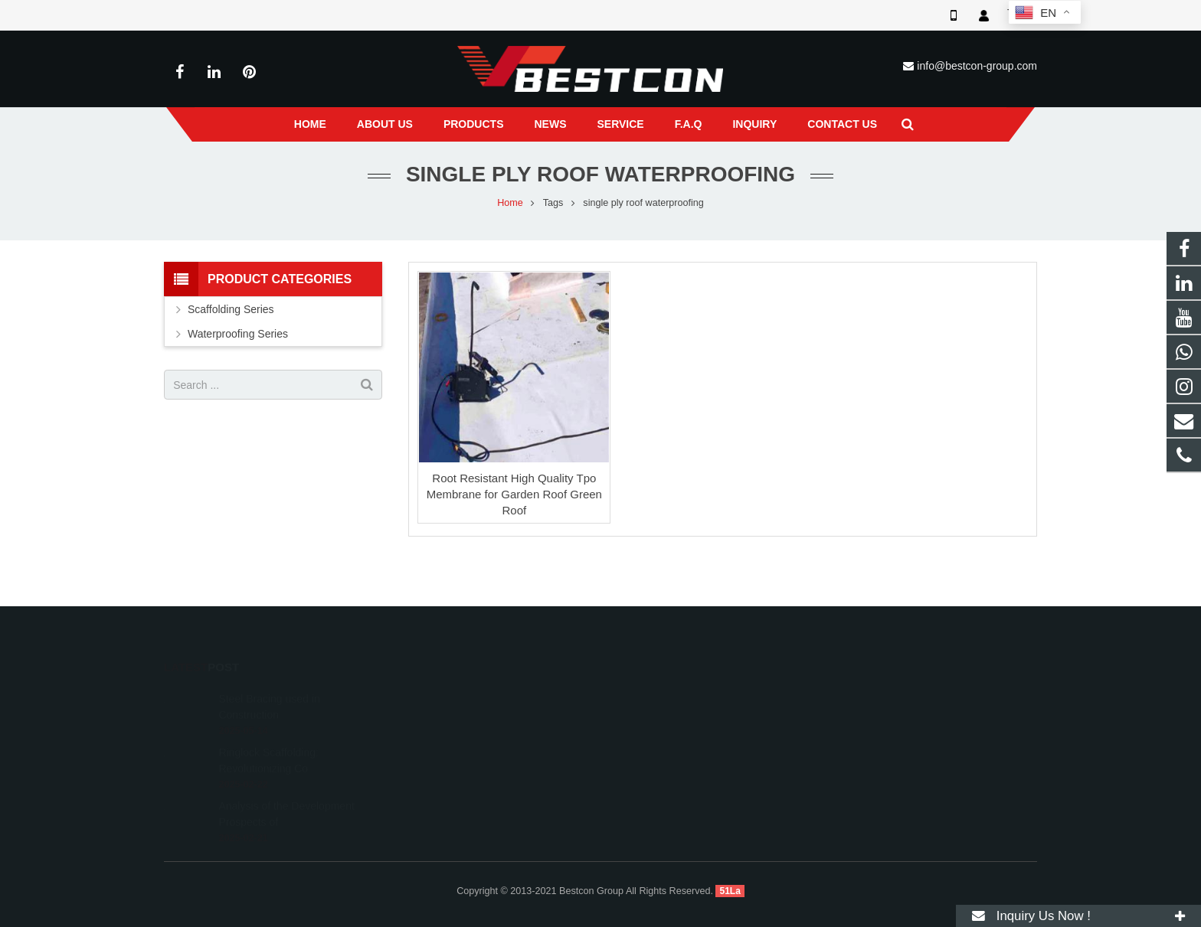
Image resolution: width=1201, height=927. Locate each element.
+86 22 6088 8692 (666, 718)
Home (510, 202)
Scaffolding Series (231, 309)
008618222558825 (668, 695)
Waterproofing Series (238, 334)
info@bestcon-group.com (977, 66)
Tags (553, 202)
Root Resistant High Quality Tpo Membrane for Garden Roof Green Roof (514, 494)
